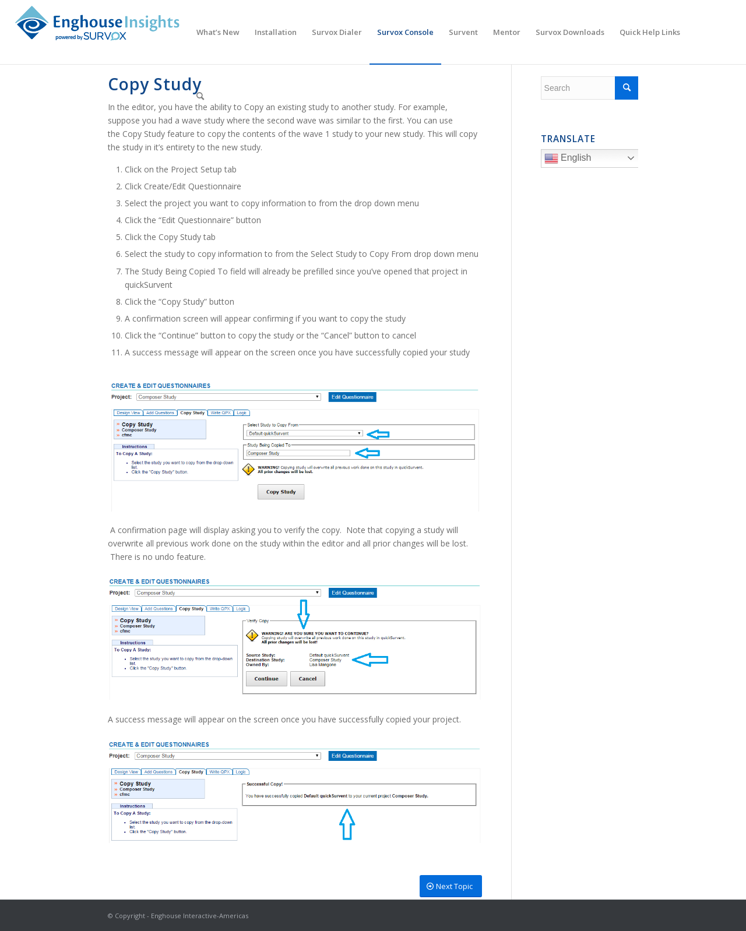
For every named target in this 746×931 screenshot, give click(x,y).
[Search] (200, 96)
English (593, 159)
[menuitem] (218, 32)
